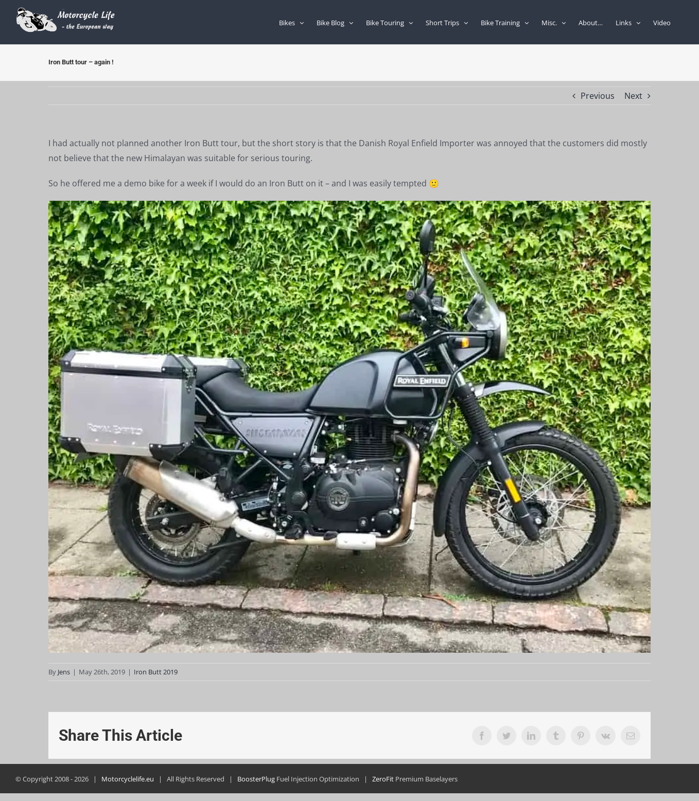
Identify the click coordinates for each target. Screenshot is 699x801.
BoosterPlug (256, 778)
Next (633, 95)
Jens (64, 671)
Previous (598, 95)
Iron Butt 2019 (156, 671)
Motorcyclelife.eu (127, 778)
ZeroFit (383, 778)
